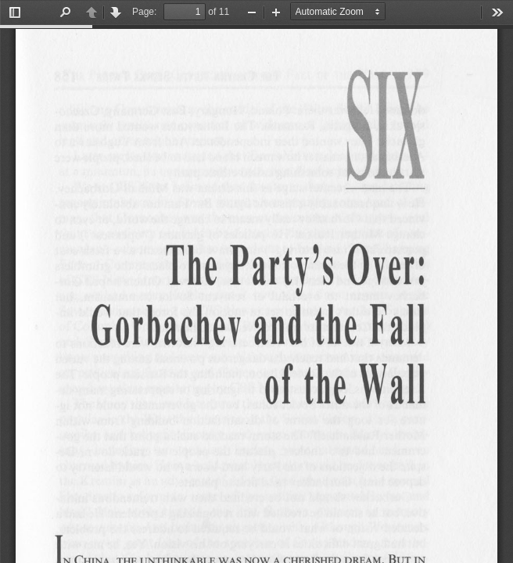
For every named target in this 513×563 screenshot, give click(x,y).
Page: (144, 11)
